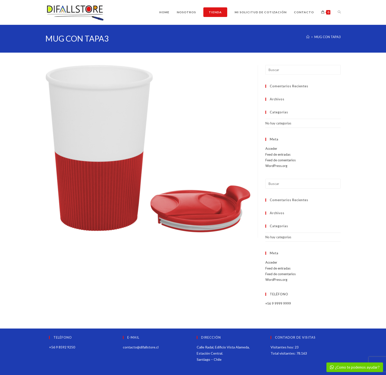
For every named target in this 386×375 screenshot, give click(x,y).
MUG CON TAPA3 (327, 37)
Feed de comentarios (280, 160)
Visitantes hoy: (283, 347)
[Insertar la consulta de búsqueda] (303, 70)
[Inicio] (307, 37)
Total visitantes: (283, 353)
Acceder (271, 148)
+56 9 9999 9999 (278, 303)
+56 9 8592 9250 (62, 347)
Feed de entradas (277, 154)
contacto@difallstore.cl (141, 347)
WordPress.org (276, 166)
